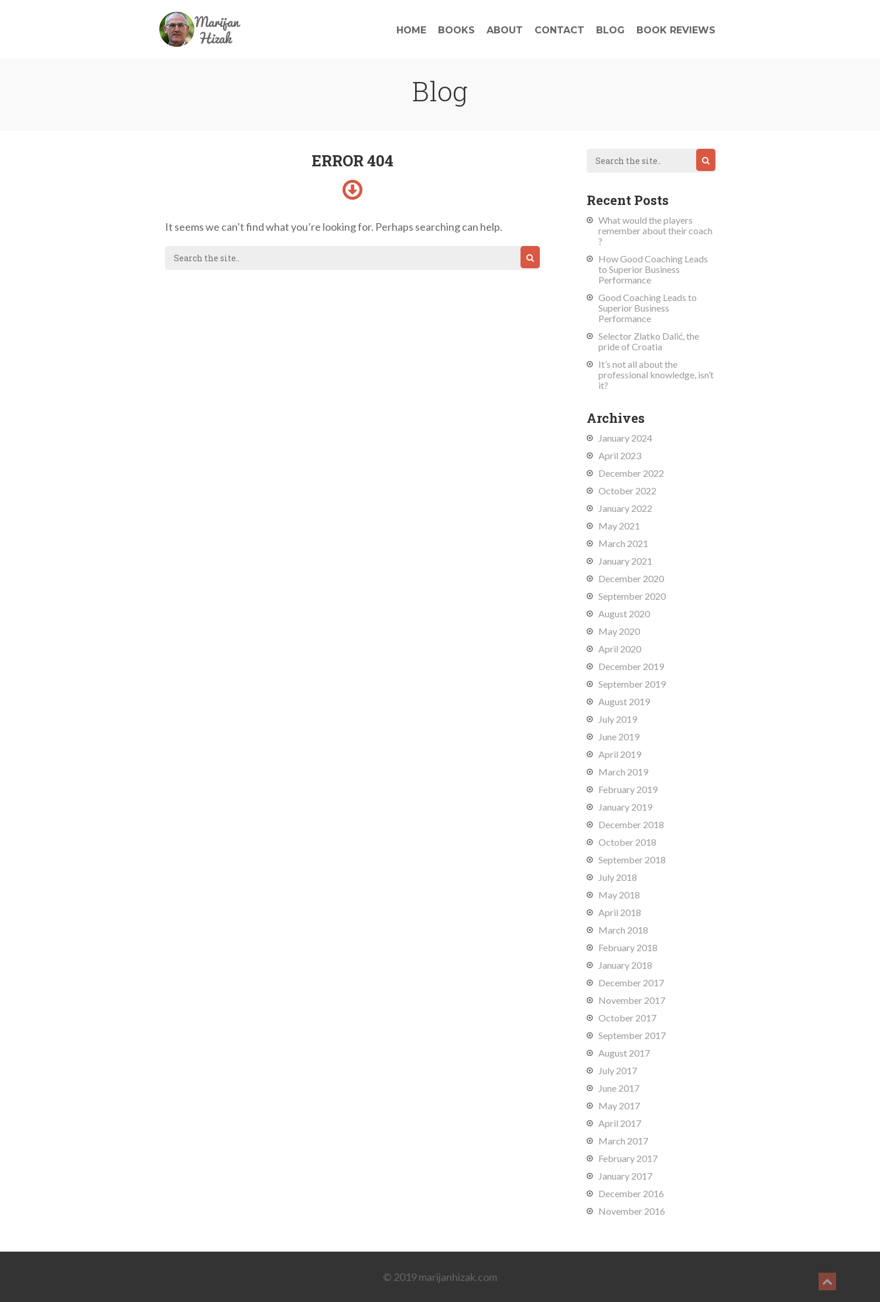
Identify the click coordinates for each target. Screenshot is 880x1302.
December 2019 (631, 666)
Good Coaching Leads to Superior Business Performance (647, 308)
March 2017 (623, 1140)
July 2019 (617, 719)
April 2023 (619, 455)
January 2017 (625, 1175)
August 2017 (624, 1052)
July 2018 (617, 877)
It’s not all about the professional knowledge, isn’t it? (656, 374)
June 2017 (618, 1087)
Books (456, 30)
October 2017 (627, 1017)
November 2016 (631, 1210)
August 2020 (624, 613)
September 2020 (632, 596)
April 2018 (619, 912)
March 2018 (623, 929)
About (505, 30)
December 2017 (631, 982)
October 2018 (627, 842)
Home (411, 30)
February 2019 (628, 789)
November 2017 (631, 1000)
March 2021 (623, 543)
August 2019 (624, 701)
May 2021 (619, 525)
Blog (610, 30)
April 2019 (619, 754)
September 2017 (632, 1035)
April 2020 (619, 648)
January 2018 (625, 964)
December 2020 (631, 578)
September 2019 (632, 683)
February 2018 (628, 947)
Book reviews (675, 30)
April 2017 (619, 1123)
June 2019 (618, 736)
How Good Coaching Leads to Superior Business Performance (653, 269)
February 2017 (628, 1158)
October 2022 (627, 490)
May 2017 (619, 1105)
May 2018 (619, 894)
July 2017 (617, 1070)
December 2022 (631, 473)
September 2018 (632, 859)
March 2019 (623, 771)
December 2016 (631, 1193)
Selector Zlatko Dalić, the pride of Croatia (648, 341)
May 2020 (619, 631)
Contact (559, 30)
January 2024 (625, 437)
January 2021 (625, 560)
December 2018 (631, 824)
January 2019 (625, 806)
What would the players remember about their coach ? (655, 230)
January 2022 (625, 508)
